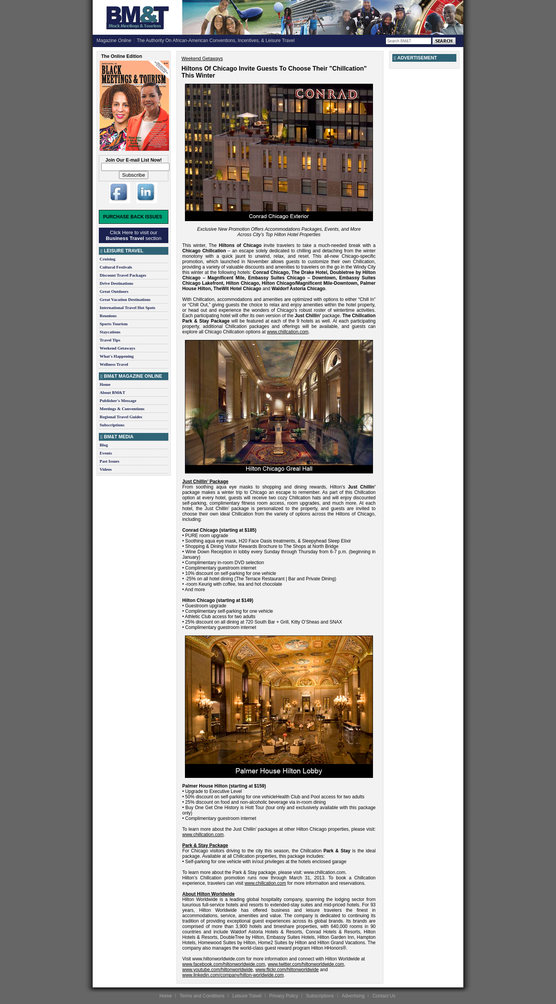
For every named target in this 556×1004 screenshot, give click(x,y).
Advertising (353, 996)
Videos (106, 469)
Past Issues (109, 461)
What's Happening (117, 356)
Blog (104, 445)
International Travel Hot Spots (127, 307)
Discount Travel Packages (123, 275)
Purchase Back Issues (132, 217)
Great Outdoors (114, 291)
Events (106, 453)
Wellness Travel (114, 364)
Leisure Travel (246, 996)
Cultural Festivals (116, 267)
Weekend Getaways (117, 348)
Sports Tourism (113, 323)
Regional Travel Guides (121, 416)
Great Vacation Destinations (125, 299)
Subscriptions (112, 425)
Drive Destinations (116, 283)
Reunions (108, 315)
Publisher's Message (118, 400)
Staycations (110, 332)
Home (105, 384)
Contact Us (384, 996)
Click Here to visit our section (133, 235)
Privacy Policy (283, 996)
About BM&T (112, 392)
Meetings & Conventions (122, 408)
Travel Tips (110, 340)
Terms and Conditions (202, 996)
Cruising (107, 259)
